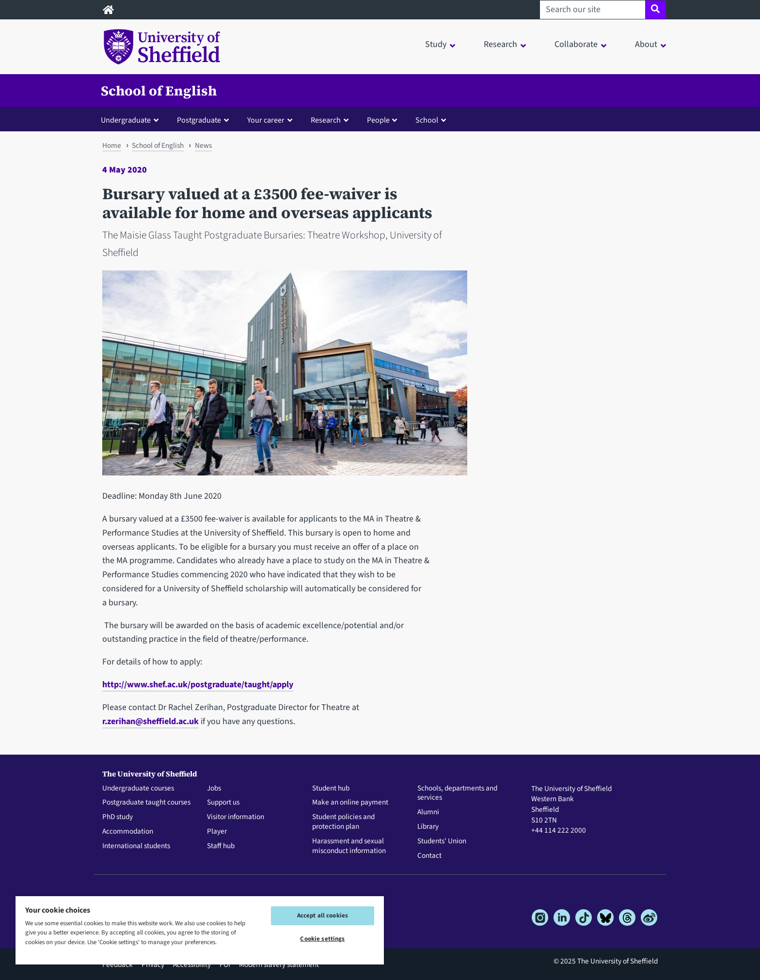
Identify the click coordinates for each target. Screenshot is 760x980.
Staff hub (221, 846)
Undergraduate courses (138, 788)
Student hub (330, 788)
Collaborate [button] (576, 44)
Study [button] (435, 44)
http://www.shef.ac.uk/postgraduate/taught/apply (197, 685)
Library (428, 827)
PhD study (117, 817)
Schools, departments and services (457, 793)
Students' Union (441, 841)
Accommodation (127, 832)
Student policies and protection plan (343, 822)
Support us (223, 802)
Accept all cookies (322, 915)
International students (136, 846)
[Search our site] (592, 9)
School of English (159, 90)
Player (217, 832)
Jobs (214, 788)
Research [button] (500, 44)
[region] (200, 929)
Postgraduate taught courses (146, 802)
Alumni (428, 812)
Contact (429, 856)
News (203, 145)
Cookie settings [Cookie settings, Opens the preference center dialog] (322, 938)
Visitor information (235, 817)
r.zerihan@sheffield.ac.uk (150, 721)
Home (111, 145)
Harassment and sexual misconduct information (349, 846)
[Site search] (655, 9)
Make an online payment (350, 802)
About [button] (646, 44)
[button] (132, 119)
